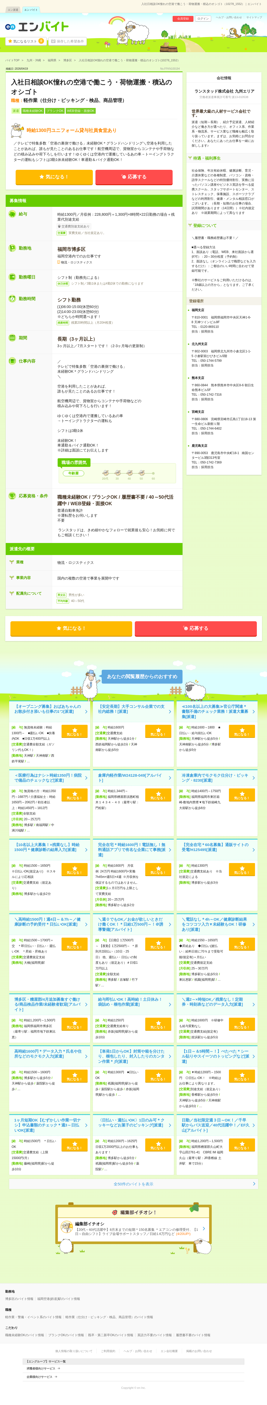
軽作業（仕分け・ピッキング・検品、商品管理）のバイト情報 (109, 1317)
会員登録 (183, 18)
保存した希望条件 (70, 41)
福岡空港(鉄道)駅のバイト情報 (58, 1299)
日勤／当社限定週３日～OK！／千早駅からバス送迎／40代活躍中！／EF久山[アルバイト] (216, 1125)
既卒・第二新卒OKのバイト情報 (110, 1335)
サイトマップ (254, 17)
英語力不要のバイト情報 (154, 1335)
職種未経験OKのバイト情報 (24, 1335)
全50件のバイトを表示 (133, 1184)
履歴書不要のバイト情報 (193, 1335)
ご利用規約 (108, 1351)
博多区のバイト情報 (19, 1299)
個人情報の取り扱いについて (74, 1351)
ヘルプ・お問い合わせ (229, 17)
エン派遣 (13, 9)
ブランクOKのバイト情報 (66, 1335)
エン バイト (31, 9)
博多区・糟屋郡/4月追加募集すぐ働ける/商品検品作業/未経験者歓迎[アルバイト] (47, 1004)
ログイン (203, 18)
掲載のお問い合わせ (199, 1351)
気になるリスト (28, 41)
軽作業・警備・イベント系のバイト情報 (33, 1317)
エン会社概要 (169, 1351)
